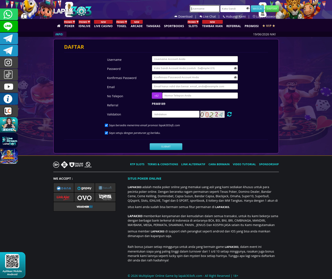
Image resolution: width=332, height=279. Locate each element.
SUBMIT (166, 146)
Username (114, 60)
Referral (112, 105)
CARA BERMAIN (219, 164)
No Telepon (115, 96)
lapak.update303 (9, 62)
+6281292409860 (9, 14)
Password (114, 69)
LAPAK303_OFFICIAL (9, 50)
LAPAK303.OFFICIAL (9, 87)
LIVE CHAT (9, 111)
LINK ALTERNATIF (193, 164)
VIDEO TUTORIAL (244, 164)
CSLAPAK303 (9, 26)
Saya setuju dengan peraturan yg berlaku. (135, 133)
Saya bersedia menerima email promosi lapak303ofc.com (144, 125)
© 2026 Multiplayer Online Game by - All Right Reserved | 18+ (183, 276)
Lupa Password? (266, 16)
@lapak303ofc (9, 75)
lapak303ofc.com (190, 276)
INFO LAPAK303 (9, 99)
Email (111, 87)
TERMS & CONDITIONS (163, 164)
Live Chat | (211, 16)
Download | (187, 16)
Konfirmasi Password (122, 78)
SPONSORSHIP (269, 164)
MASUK (257, 8)
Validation (114, 114)
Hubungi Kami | (238, 16)
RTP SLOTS (137, 164)
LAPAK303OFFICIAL (9, 38)
